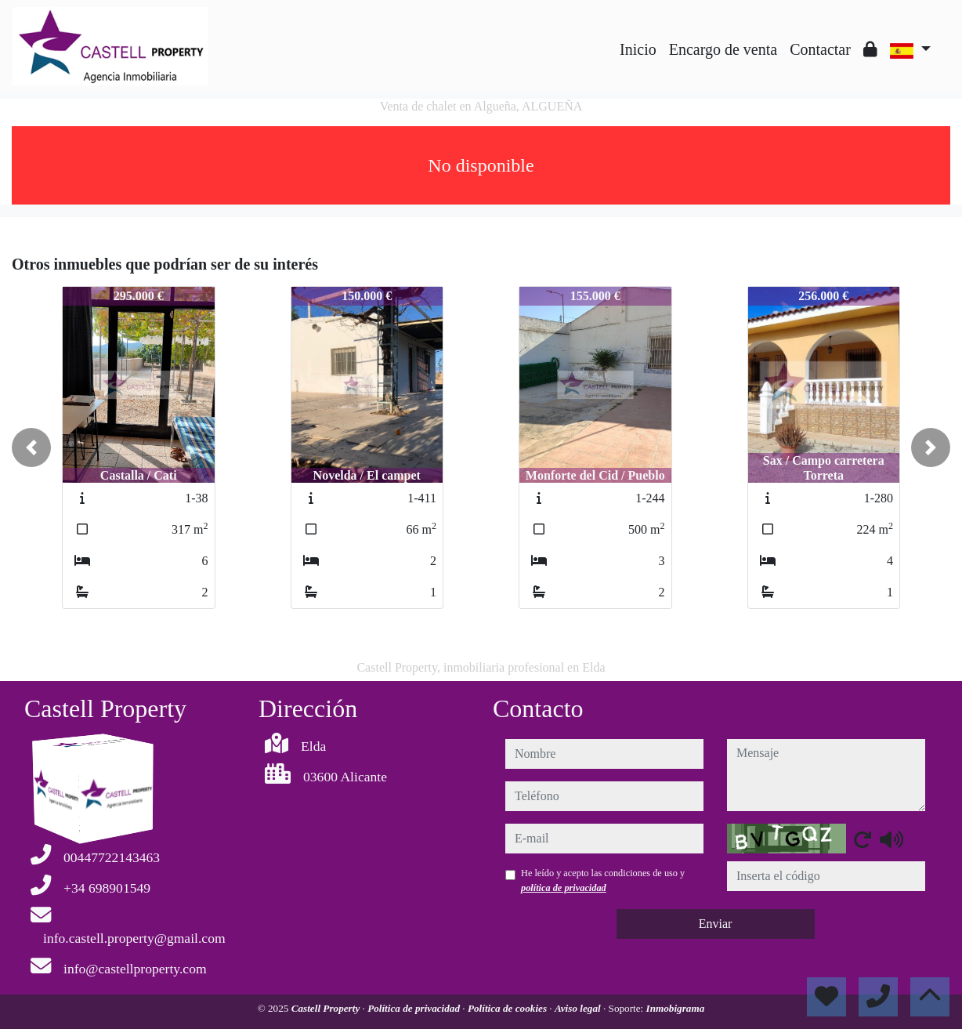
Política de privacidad (414, 1008)
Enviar (715, 923)
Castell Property (327, 1008)
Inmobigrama (675, 1008)
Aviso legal (579, 1008)
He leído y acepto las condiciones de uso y (603, 880)
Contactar (820, 49)
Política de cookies (508, 1008)
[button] (31, 447)
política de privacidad (563, 887)
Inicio (638, 49)
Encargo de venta (723, 49)
